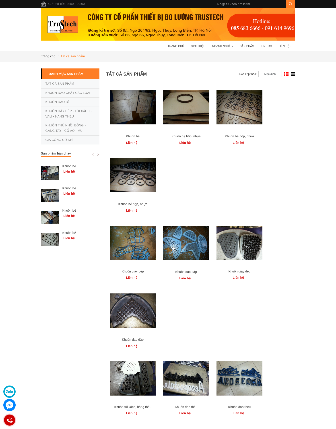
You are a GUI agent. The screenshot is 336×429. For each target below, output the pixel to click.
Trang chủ (176, 46)
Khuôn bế (129, 136)
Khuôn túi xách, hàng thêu (129, 271)
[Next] (286, 296)
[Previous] (228, 296)
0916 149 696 (91, 408)
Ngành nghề (222, 46)
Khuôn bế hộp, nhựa (177, 136)
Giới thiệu (198, 46)
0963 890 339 (68, 408)
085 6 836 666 (114, 408)
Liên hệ (285, 46)
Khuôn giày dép (130, 203)
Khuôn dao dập (177, 204)
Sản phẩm (247, 46)
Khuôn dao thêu (177, 271)
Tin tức (266, 46)
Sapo (118, 424)
